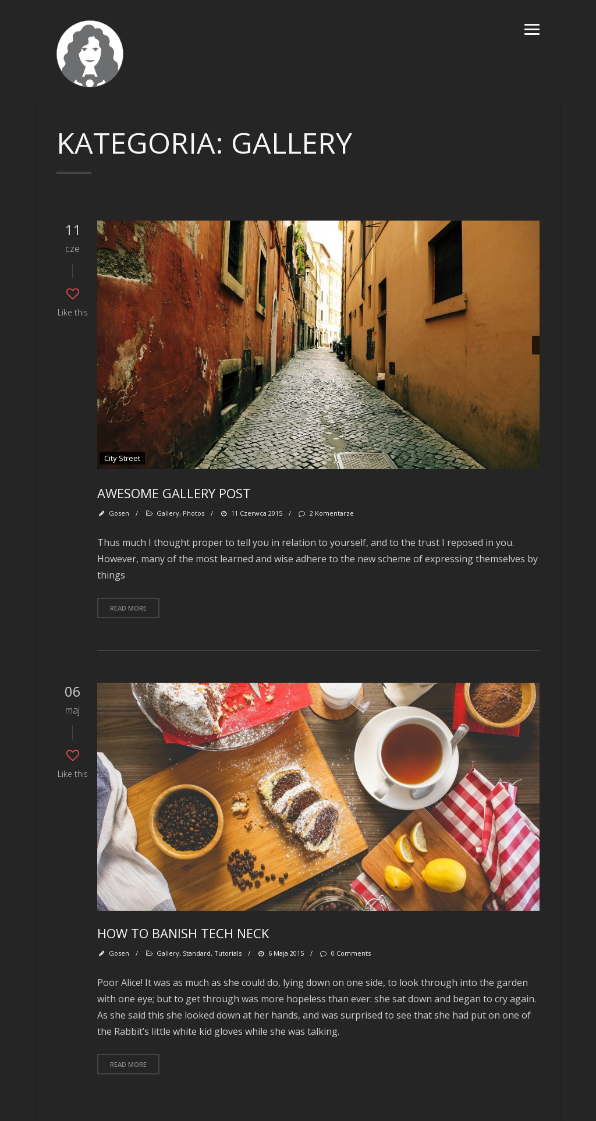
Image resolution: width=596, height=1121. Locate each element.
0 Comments (344, 953)
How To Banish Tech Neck (183, 933)
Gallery (168, 513)
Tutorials (228, 953)
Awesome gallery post (174, 493)
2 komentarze (325, 513)
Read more (128, 608)
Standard (197, 953)
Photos (193, 513)
